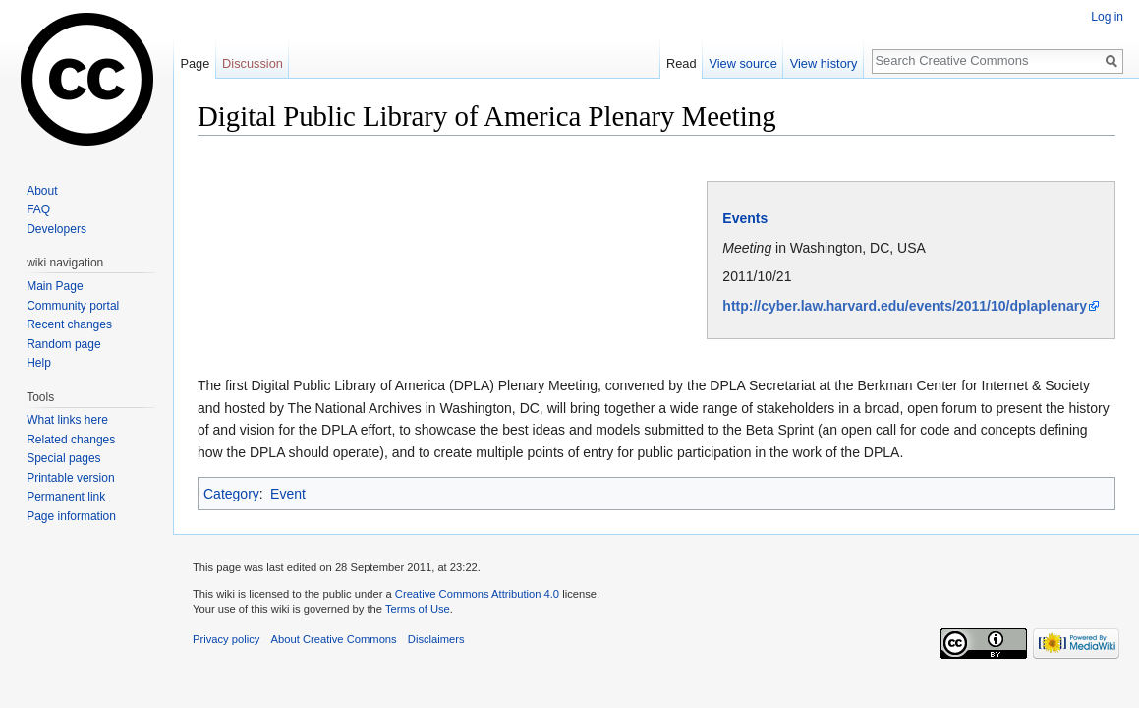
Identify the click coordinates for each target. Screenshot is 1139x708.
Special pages (63, 458)
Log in (1107, 17)
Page (194, 63)
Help (39, 363)
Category (231, 494)
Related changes (71, 439)
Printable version (70, 478)
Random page (63, 344)
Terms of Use (417, 609)
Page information (71, 516)
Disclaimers (436, 639)
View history (824, 63)
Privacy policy (226, 639)
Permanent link (66, 496)
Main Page (55, 286)
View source (742, 63)
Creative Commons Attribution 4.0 (477, 594)
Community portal (73, 306)
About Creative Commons (334, 639)
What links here (67, 420)
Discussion (252, 63)
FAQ (38, 209)
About (42, 191)
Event (288, 494)
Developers (56, 229)
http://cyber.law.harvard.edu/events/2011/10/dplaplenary (904, 306)
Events (745, 218)
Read (681, 63)
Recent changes (69, 324)
